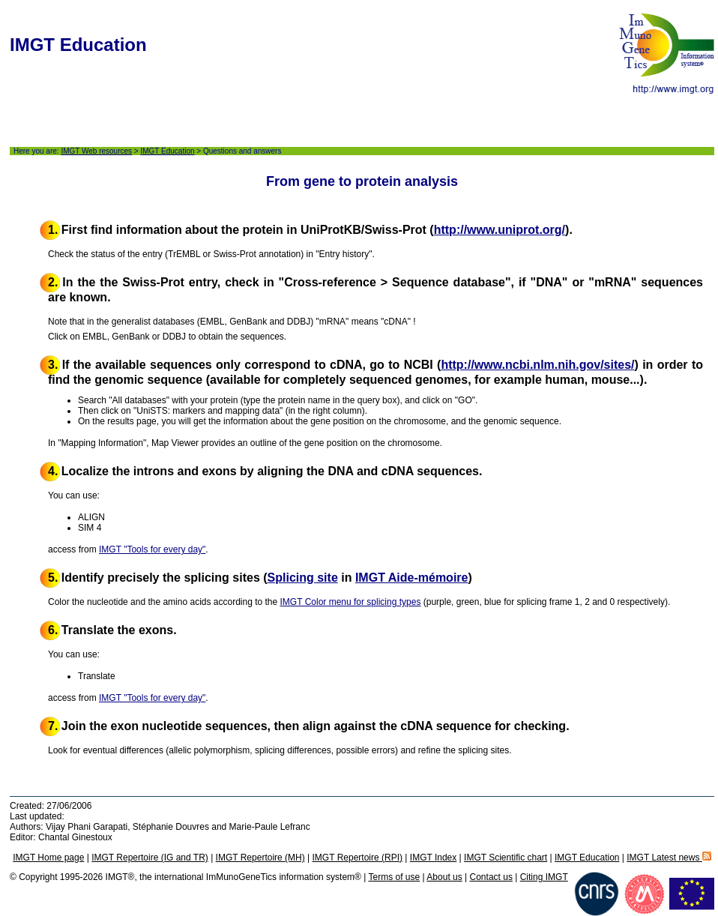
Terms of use (394, 877)
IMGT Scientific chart (505, 857)
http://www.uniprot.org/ (499, 229)
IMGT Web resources (96, 151)
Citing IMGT (544, 877)
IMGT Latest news (669, 857)
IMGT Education (167, 151)
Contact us (491, 877)
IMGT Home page (48, 857)
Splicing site (303, 577)
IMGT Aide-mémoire (411, 577)
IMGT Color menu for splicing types (350, 602)
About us (444, 877)
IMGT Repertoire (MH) (260, 857)
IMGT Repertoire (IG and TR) (149, 857)
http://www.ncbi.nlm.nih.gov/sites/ (537, 364)
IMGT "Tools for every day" (152, 549)
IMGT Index (433, 857)
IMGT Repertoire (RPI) (357, 857)
